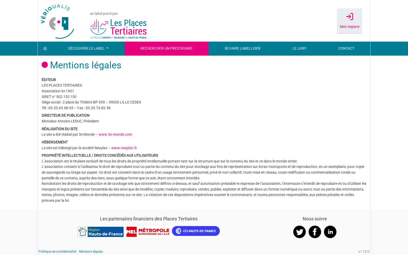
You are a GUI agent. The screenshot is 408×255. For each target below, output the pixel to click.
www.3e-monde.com (115, 134)
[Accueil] (45, 49)
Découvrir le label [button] (86, 48)
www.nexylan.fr (124, 148)
